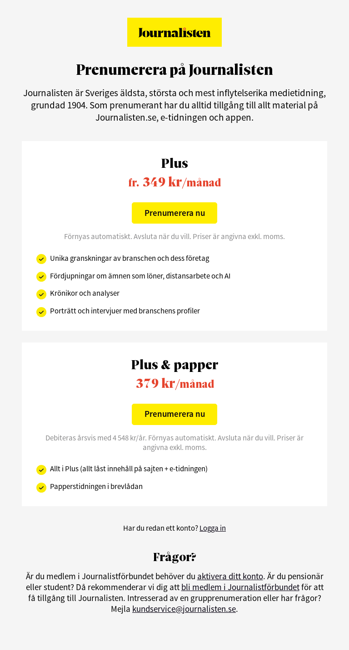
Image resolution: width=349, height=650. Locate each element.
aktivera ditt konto (230, 576)
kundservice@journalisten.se (184, 608)
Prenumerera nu (175, 212)
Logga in (212, 528)
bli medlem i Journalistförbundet (240, 587)
